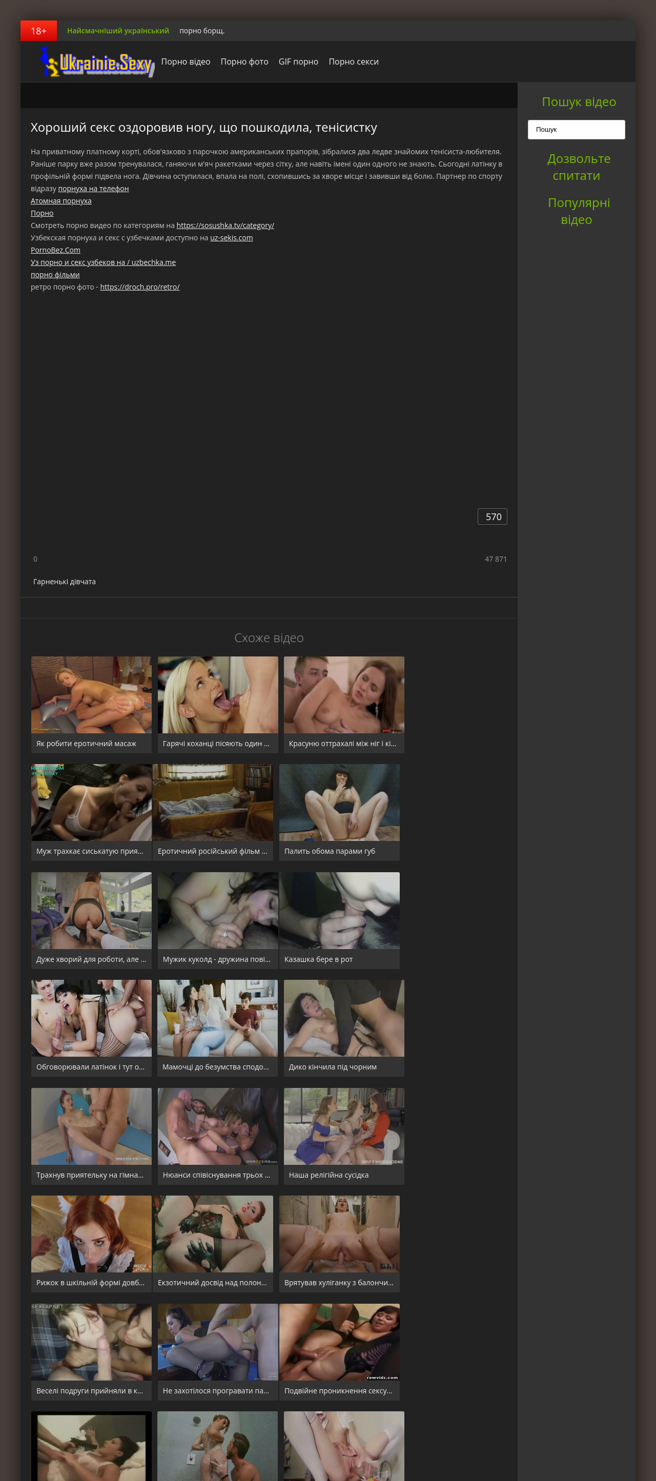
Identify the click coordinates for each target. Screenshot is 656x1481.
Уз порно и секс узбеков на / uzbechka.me (103, 262)
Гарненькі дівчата (64, 581)
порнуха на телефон (93, 188)
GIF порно (291, 61)
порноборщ (84, 61)
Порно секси (346, 61)
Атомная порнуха (61, 200)
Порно (42, 213)
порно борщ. (201, 30)
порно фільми (55, 274)
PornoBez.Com (55, 250)
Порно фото (237, 61)
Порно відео (178, 61)
